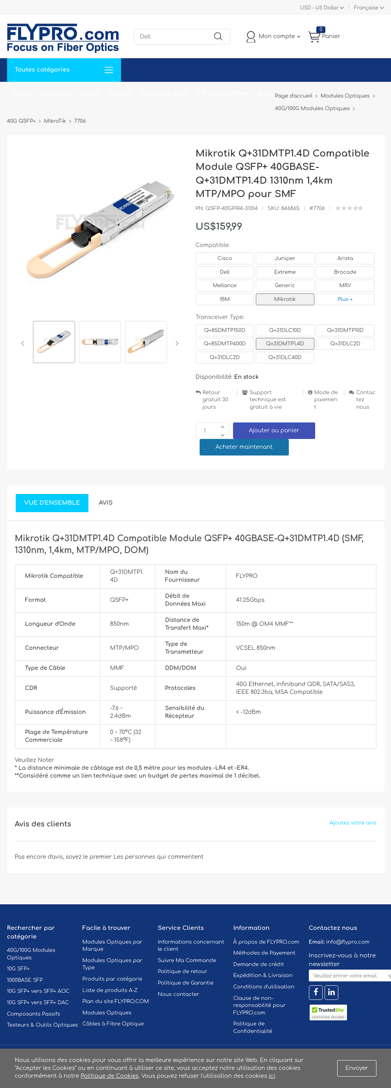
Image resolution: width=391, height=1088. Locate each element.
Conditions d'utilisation (263, 987)
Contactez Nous (164, 93)
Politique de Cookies (109, 1076)
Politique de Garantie (186, 983)
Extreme (285, 272)
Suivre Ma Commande (187, 960)
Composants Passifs (33, 1014)
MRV (345, 285)
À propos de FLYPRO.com (266, 942)
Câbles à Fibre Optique (113, 1024)
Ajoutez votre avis (353, 823)
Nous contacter (178, 994)
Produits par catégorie (113, 979)
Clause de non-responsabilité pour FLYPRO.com (259, 1006)
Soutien (120, 93)
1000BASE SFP (25, 980)
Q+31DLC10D (285, 330)
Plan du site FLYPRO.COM (116, 1001)
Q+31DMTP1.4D (285, 344)
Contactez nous (365, 400)
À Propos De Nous (222, 93)
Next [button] (175, 343)
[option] (54, 343)
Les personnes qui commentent (159, 857)
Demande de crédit (258, 964)
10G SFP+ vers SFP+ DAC (38, 1002)
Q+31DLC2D (345, 344)
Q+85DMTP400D (225, 344)
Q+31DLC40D (285, 357)
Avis (105, 503)
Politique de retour (182, 971)
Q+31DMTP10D (345, 330)
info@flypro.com (348, 942)
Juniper (285, 258)
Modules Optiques (107, 1013)
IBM (224, 299)
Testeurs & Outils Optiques (42, 1025)
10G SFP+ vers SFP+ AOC (38, 991)
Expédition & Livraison (263, 975)
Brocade (345, 272)
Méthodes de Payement (264, 953)
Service (89, 93)
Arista (345, 258)
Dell (224, 272)
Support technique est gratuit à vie (268, 400)
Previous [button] (24, 343)
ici (272, 1076)
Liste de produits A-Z (110, 990)
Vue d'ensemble (52, 503)
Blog (263, 93)
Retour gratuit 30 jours (215, 400)
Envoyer (356, 1068)
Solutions (55, 93)
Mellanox (225, 285)
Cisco (224, 258)
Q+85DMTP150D (225, 330)
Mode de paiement (326, 400)
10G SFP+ (18, 969)
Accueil (22, 93)
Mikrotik (285, 299)
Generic (285, 285)
